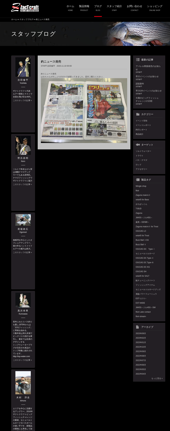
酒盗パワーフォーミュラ (146, 294)
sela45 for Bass (142, 199)
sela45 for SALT (142, 276)
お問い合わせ (134, 9)
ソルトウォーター (143, 151)
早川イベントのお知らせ (149, 78)
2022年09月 (141, 351)
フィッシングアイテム (145, 285)
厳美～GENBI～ (142, 222)
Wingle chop (141, 186)
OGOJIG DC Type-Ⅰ (145, 249)
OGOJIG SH (141, 271)
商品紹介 (139, 134)
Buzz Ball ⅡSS (142, 240)
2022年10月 (141, 347)
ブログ (98, 9)
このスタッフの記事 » (22, 100)
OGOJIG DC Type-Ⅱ (145, 258)
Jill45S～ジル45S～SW (146, 307)
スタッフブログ (26, 19)
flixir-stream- (141, 316)
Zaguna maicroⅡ (143, 195)
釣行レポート (141, 130)
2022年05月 (141, 369)
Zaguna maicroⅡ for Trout (147, 226)
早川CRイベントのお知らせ (149, 92)
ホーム (70, 9)
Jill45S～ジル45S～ (144, 217)
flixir (137, 191)
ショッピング (154, 9)
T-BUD (138, 208)
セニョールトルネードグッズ (148, 289)
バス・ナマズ (141, 160)
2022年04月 (141, 374)
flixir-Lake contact (143, 312)
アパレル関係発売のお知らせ (149, 69)
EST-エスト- (141, 298)
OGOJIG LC (141, 231)
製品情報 (84, 9)
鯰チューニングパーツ (145, 280)
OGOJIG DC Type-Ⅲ (145, 262)
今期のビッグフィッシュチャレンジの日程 (149, 101)
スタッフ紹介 (114, 9)
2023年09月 (141, 333)
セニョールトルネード (145, 253)
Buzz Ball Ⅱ (141, 244)
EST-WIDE (140, 303)
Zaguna (139, 213)
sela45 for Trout (142, 235)
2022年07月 (141, 360)
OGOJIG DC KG (143, 267)
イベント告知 (141, 121)
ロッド (138, 165)
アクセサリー (141, 169)
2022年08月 (141, 356)
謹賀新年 (149, 85)
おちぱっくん (141, 204)
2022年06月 (141, 365)
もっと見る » (157, 378)
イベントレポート (143, 125)
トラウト (139, 156)
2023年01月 (141, 342)
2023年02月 (141, 338)
